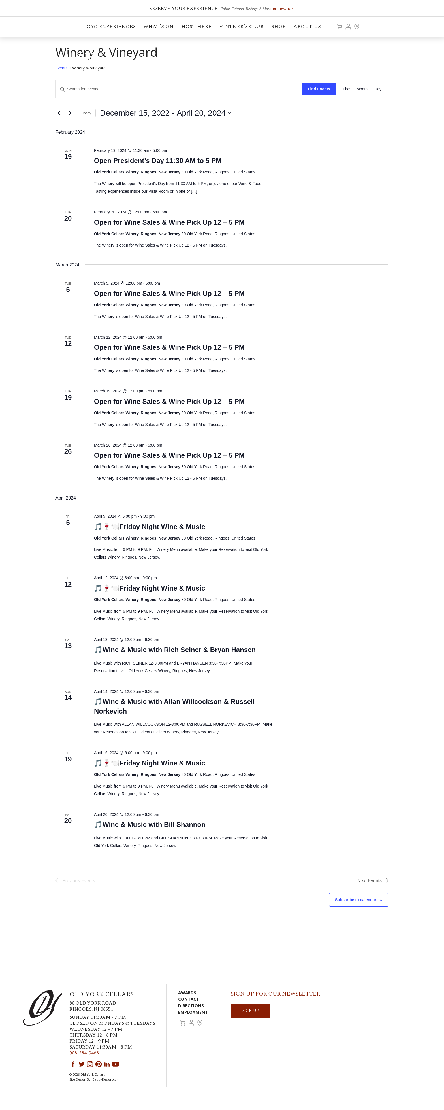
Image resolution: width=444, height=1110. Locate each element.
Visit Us (357, 26)
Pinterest (98, 1064)
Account (348, 26)
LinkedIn (107, 1064)
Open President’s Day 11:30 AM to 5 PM (157, 160)
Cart (339, 26)
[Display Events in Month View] (362, 89)
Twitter (81, 1064)
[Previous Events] (59, 113)
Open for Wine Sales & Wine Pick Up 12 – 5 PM (169, 222)
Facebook (73, 1064)
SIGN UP (250, 1011)
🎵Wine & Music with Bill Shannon (150, 824)
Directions (191, 1005)
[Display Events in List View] (346, 89)
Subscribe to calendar (355, 899)
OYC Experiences (111, 27)
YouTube (115, 1064)
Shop (279, 27)
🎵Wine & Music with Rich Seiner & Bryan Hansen (175, 649)
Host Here (197, 27)
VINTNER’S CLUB (242, 27)
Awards (187, 992)
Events (62, 68)
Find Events (319, 89)
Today (86, 113)
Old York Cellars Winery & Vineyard (64, 58)
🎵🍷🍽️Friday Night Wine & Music (149, 526)
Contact (188, 999)
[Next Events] (70, 113)
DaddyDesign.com (106, 1079)
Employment (193, 1012)
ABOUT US (307, 27)
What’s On (159, 27)
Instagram (90, 1064)
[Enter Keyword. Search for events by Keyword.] (179, 89)
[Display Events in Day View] (377, 89)
